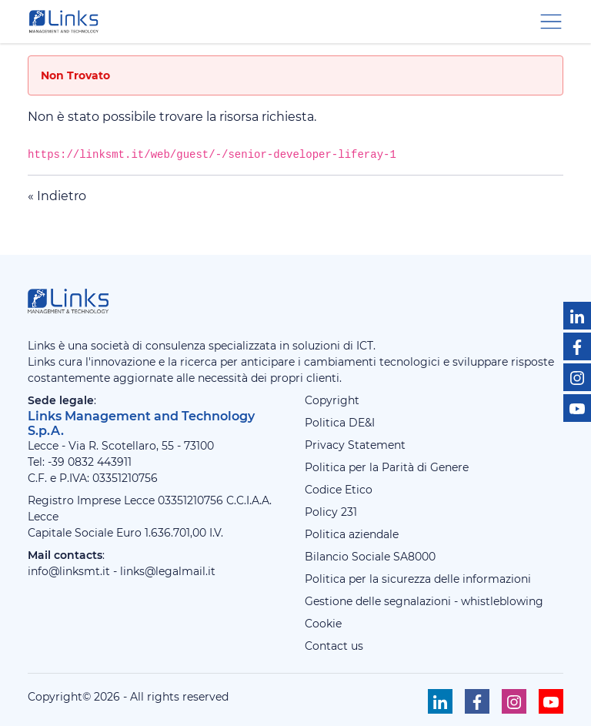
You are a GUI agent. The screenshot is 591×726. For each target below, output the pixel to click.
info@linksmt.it (69, 571)
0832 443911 (100, 462)
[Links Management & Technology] (67, 21)
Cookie (323, 624)
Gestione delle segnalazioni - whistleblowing (424, 601)
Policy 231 (331, 512)
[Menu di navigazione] (551, 20)
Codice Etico (338, 490)
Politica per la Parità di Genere (387, 467)
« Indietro (57, 196)
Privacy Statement (355, 445)
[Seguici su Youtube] (577, 408)
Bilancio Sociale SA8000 (370, 557)
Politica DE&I (340, 423)
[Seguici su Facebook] (577, 346)
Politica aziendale (352, 534)
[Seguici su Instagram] (577, 377)
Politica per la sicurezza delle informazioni (418, 579)
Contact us (334, 646)
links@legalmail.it (167, 571)
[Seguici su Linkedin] (577, 316)
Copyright (332, 400)
